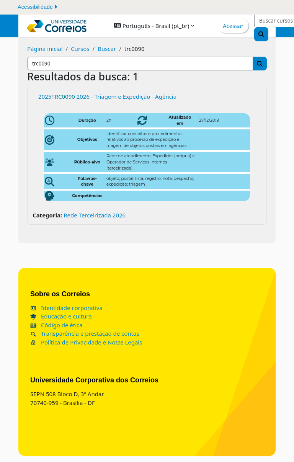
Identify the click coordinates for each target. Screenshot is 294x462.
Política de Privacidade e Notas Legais (86, 342)
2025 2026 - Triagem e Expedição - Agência (107, 96)
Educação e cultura (61, 316)
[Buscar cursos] (140, 64)
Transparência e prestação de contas (84, 333)
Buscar (107, 48)
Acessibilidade (37, 7)
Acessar (233, 25)
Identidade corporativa (66, 308)
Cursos (80, 48)
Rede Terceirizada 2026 (95, 215)
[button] (154, 25)
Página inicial (45, 48)
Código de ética (56, 325)
